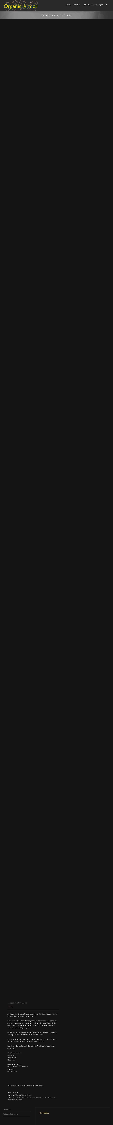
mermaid (47, 1097)
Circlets (17, 1095)
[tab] (17, 1109)
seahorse (19, 1100)
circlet (13, 1097)
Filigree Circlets (26, 1095)
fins (27, 1097)
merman (53, 1097)
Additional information (10, 1114)
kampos (40, 1097)
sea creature (11, 1100)
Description (7, 1109)
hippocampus (33, 1097)
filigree (23, 1097)
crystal (18, 1097)
